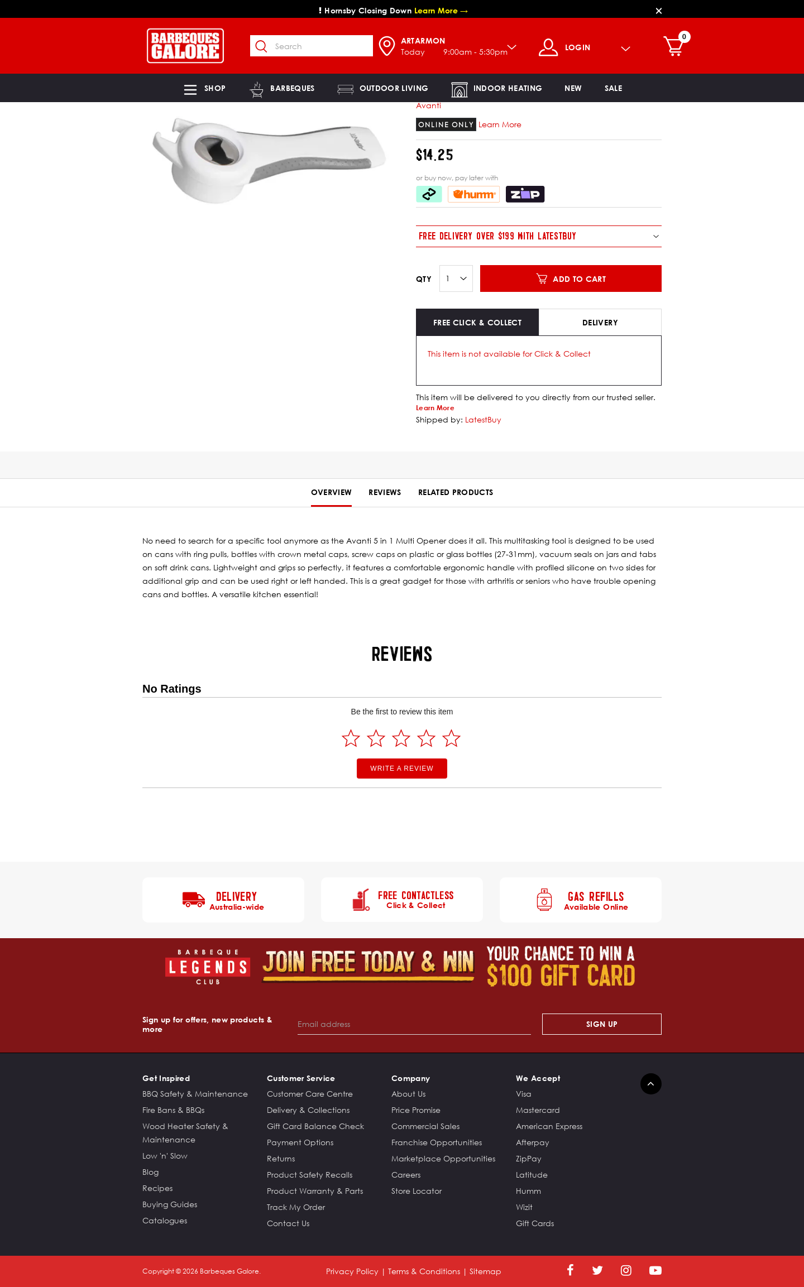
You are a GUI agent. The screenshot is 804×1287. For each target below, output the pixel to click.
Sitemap (485, 1271)
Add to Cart (579, 279)
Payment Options (300, 1142)
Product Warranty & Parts (315, 1190)
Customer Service (301, 1078)
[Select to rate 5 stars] (451, 738)
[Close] (658, 10)
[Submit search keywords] (262, 47)
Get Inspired (166, 1078)
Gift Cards (535, 1223)
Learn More (499, 124)
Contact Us (288, 1223)
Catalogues (164, 1220)
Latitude (532, 1174)
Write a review (401, 768)
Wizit (524, 1207)
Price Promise (416, 1110)
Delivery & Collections (308, 1110)
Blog (150, 1171)
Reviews (384, 492)
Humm (528, 1190)
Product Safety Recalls (309, 1174)
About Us (408, 1093)
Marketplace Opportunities (443, 1158)
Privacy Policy (352, 1271)
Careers (405, 1174)
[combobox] (311, 45)
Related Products (456, 492)
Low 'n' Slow (165, 1155)
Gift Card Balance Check (315, 1126)
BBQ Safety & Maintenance (195, 1093)
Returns (281, 1158)
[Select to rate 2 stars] (376, 738)
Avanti (428, 105)
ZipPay (529, 1158)
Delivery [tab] (600, 322)
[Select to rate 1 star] (350, 738)
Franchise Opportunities (436, 1142)
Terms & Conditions (424, 1271)
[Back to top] (651, 1083)
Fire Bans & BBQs (173, 1110)
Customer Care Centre (310, 1093)
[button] (204, 88)
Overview (331, 492)
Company (410, 1078)
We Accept (538, 1078)
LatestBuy (483, 419)
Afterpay (532, 1142)
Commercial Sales (425, 1126)
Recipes (157, 1188)
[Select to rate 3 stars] (401, 738)
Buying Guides (169, 1204)
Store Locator (416, 1190)
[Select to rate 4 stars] (426, 738)
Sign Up (602, 1024)
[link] (573, 88)
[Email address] (415, 1024)
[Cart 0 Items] (676, 47)
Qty (424, 279)
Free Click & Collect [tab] (477, 322)
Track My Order (296, 1207)
